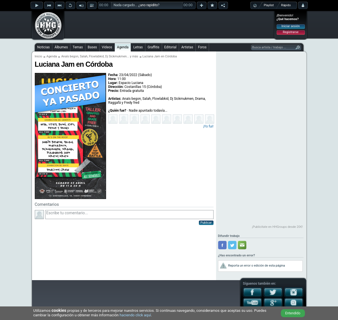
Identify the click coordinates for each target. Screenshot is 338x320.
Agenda (123, 47)
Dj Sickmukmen (116, 56)
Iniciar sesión (290, 26)
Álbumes (61, 47)
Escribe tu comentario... (129, 214)
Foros (202, 47)
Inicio (38, 56)
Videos (107, 47)
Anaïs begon (69, 56)
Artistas (187, 47)
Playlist (269, 5)
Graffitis (154, 47)
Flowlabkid (96, 56)
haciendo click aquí (135, 315)
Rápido (286, 5)
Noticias (43, 47)
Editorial (170, 47)
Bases (92, 47)
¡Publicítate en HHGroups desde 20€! (277, 227)
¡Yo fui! (208, 126)
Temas (78, 47)
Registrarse (290, 32)
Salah (83, 56)
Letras (138, 47)
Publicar (206, 222)
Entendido (292, 313)
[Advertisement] (169, 24)
